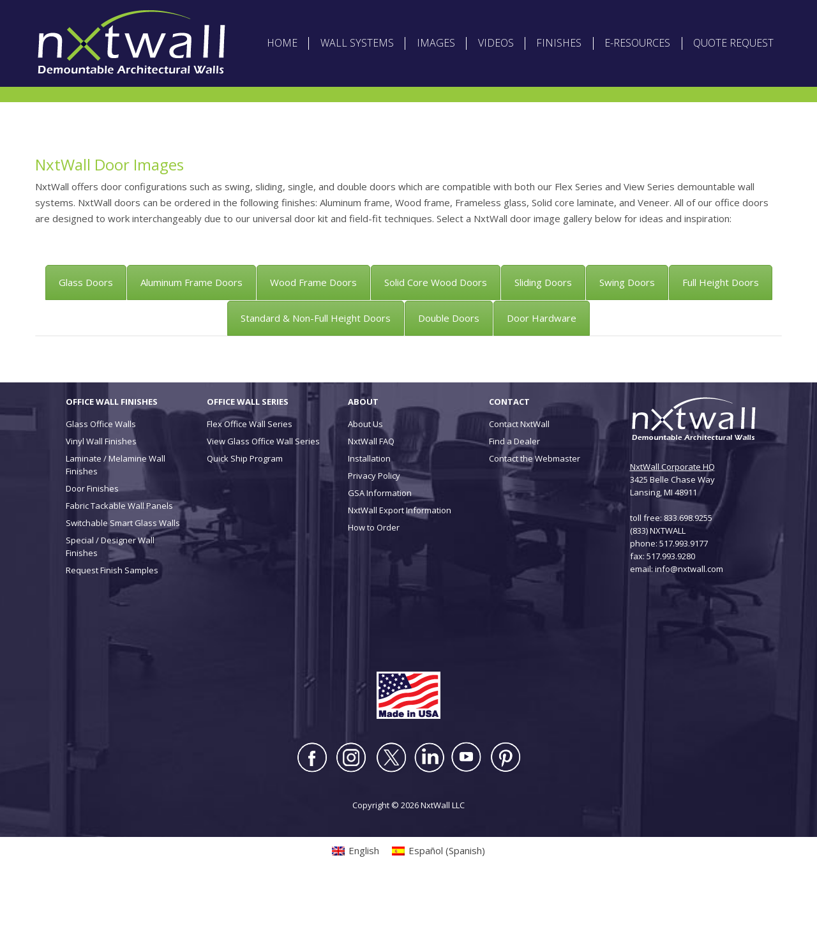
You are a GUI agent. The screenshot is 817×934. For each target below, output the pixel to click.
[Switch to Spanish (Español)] (146, 31)
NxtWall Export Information (399, 560)
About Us (365, 474)
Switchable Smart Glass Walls (123, 573)
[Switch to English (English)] (73, 31)
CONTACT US (697, 12)
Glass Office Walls (101, 474)
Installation (369, 509)
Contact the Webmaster (534, 509)
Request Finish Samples (112, 620)
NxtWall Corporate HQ (672, 517)
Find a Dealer (514, 491)
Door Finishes (92, 539)
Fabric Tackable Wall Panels (119, 556)
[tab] (85, 332)
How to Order (374, 578)
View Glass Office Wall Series (263, 491)
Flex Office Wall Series (249, 474)
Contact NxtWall (519, 474)
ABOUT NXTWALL (438, 12)
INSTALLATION (639, 12)
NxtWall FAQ (371, 491)
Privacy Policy (374, 526)
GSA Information (380, 543)
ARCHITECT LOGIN (511, 12)
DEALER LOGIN (578, 12)
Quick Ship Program (245, 509)
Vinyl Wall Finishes (101, 491)
